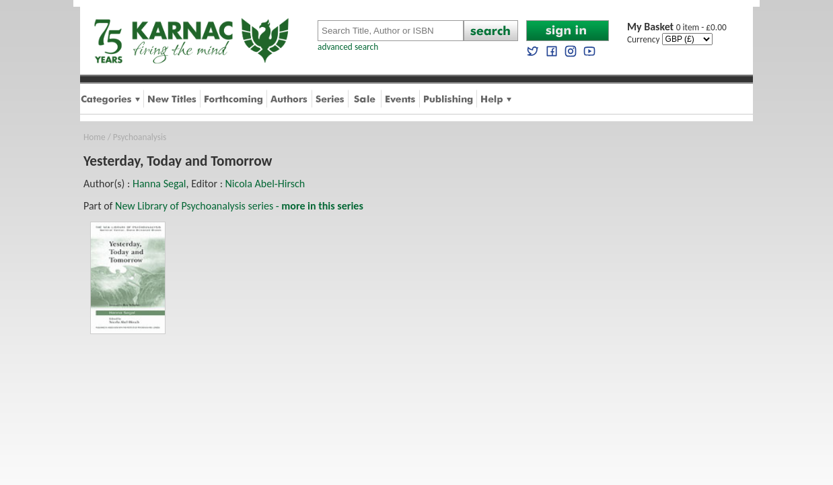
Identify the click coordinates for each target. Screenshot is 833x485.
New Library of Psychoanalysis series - (239, 205)
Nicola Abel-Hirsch (265, 183)
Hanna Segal (159, 183)
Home (94, 137)
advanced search (348, 47)
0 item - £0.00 (677, 27)
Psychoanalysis (139, 137)
